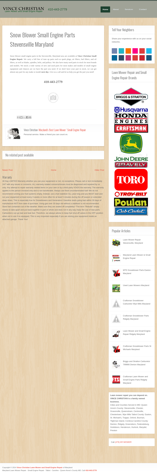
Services (129, 9)
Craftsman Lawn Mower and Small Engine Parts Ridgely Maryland (135, 379)
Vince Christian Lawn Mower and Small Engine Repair (40, 467)
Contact (143, 9)
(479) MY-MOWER (123, 442)
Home (105, 9)
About (116, 9)
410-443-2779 (57, 9)
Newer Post (7, 170)
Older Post (99, 170)
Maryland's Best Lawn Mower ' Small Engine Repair (62, 130)
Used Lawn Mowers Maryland (136, 285)
